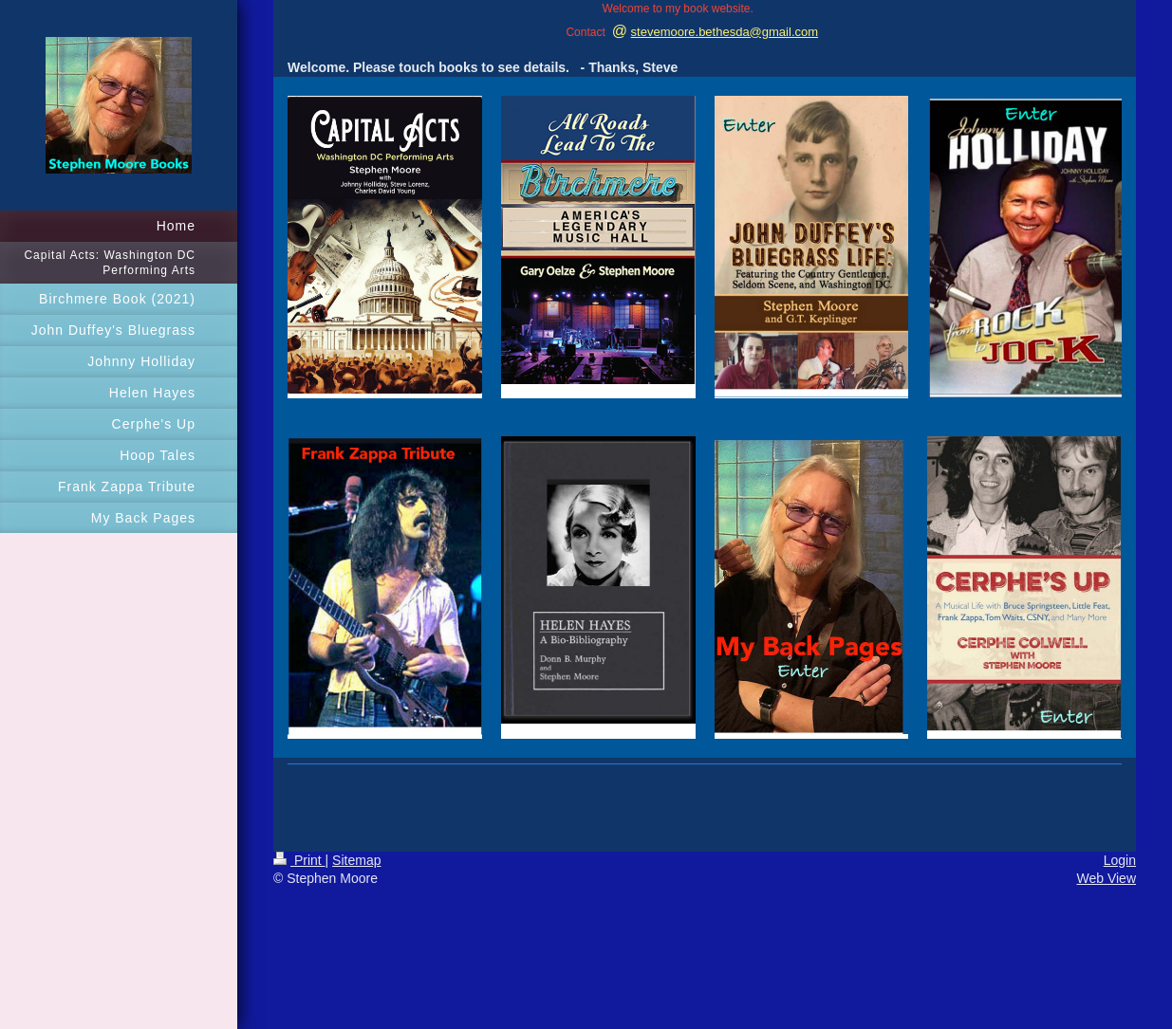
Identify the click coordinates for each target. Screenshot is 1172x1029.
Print (299, 860)
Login (1120, 860)
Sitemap (356, 860)
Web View (1106, 878)
